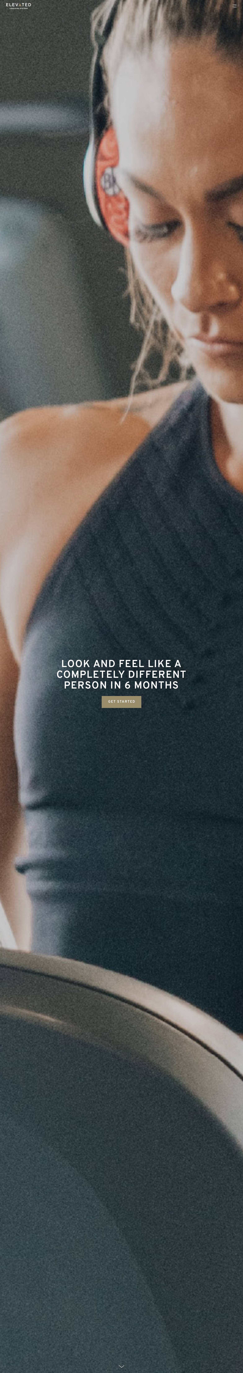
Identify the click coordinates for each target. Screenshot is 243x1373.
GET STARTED (121, 702)
